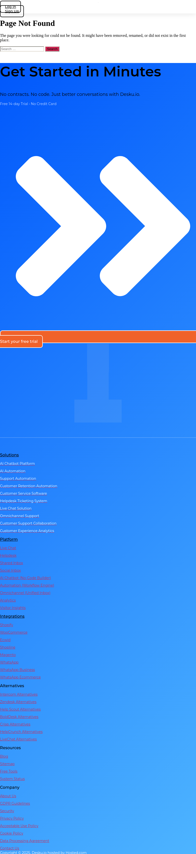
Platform (9, 539)
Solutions (9, 455)
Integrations (12, 616)
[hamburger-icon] (191, 7)
